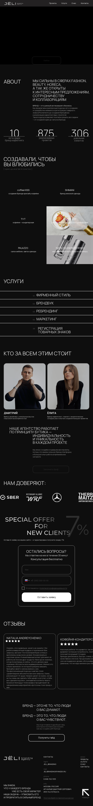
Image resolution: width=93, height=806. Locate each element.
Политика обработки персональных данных (59, 798)
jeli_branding (50, 764)
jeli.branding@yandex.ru (55, 771)
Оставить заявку (46, 597)
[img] (23, 191)
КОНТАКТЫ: (48, 757)
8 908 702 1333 (50, 779)
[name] (46, 569)
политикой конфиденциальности (53, 588)
